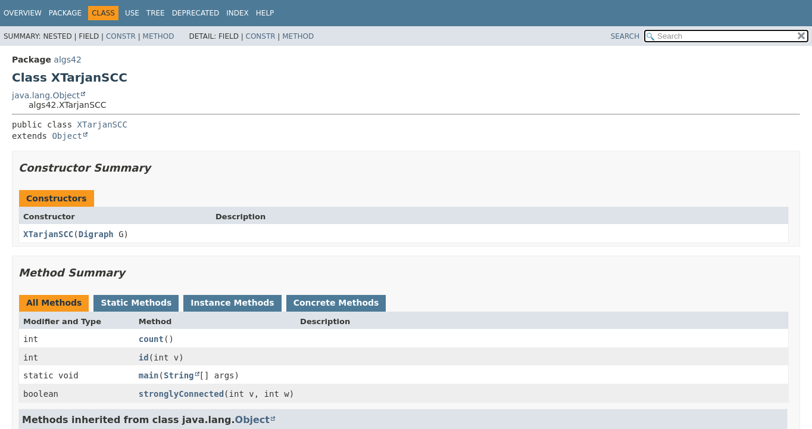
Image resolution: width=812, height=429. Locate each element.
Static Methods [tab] (136, 302)
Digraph (96, 234)
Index (237, 13)
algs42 (67, 59)
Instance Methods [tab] (232, 302)
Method (158, 36)
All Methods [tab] (54, 302)
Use (132, 13)
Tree (155, 13)
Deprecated (196, 13)
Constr (121, 36)
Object (67, 136)
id (144, 357)
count (151, 339)
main (149, 375)
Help (265, 13)
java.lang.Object (46, 95)
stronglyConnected (181, 394)
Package (65, 13)
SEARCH (625, 36)
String (179, 375)
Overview (23, 13)
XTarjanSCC (102, 124)
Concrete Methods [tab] (336, 302)
